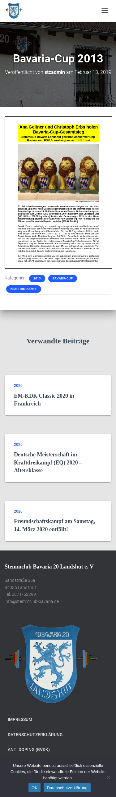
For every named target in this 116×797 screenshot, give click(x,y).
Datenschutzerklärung (35, 734)
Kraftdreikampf (24, 289)
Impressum (20, 719)
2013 (37, 278)
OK (34, 788)
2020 (18, 385)
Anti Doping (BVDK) (29, 749)
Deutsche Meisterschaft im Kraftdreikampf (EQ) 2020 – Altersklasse (48, 462)
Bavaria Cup (63, 278)
